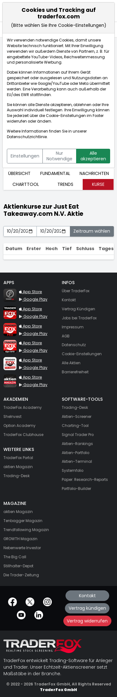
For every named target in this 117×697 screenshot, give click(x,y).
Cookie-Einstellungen (66, 115)
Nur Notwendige (59, 156)
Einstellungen (25, 156)
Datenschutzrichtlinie (27, 136)
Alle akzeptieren (93, 156)
